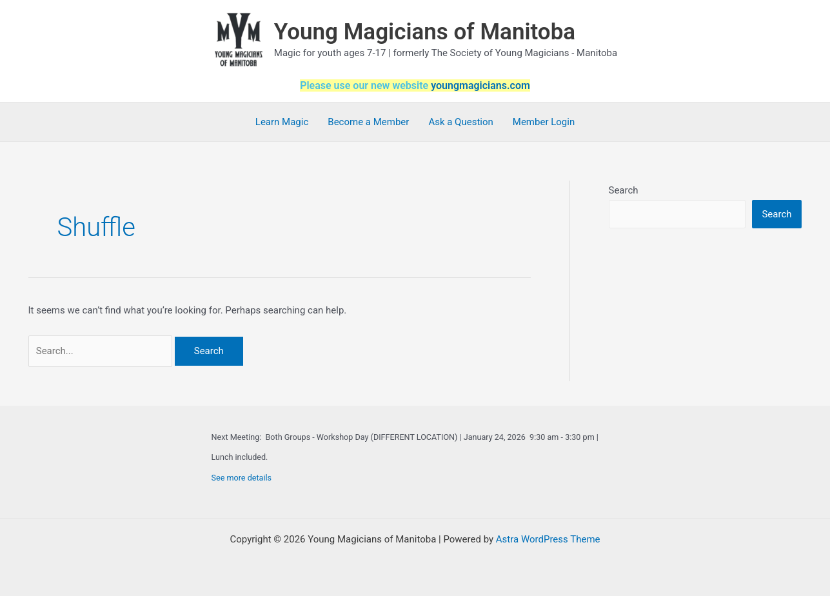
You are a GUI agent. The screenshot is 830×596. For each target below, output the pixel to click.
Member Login (544, 122)
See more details (242, 477)
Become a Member (368, 122)
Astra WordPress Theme (548, 539)
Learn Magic (281, 122)
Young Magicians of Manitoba (424, 32)
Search (623, 190)
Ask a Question (460, 122)
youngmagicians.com (480, 85)
